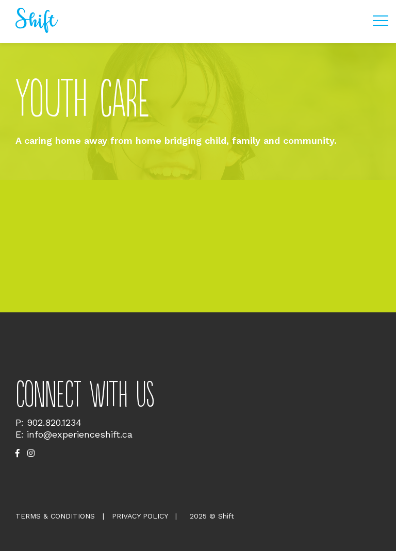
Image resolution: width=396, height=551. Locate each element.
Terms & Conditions (55, 516)
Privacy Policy (140, 516)
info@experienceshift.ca (80, 434)
